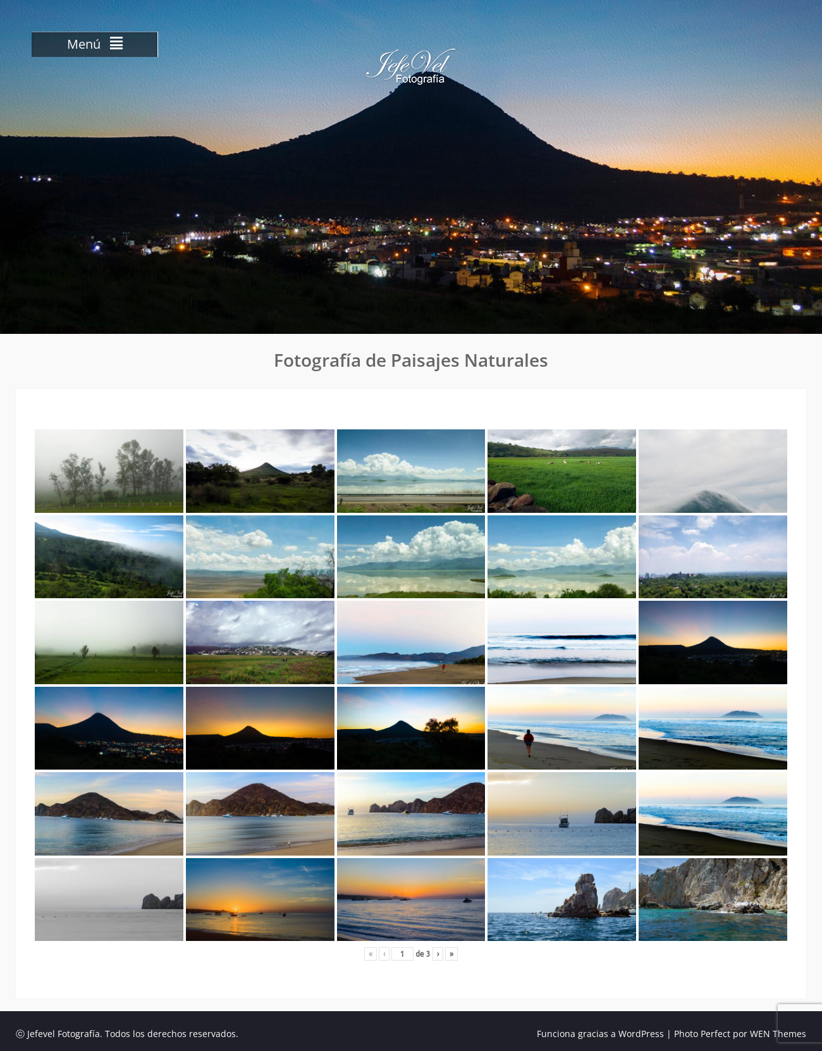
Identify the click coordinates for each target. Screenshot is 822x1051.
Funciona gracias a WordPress (600, 1034)
